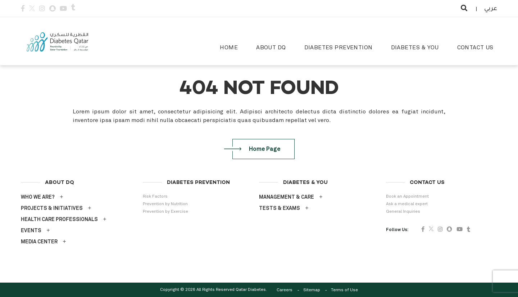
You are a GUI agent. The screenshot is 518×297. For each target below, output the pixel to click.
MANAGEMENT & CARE (286, 197)
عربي (490, 9)
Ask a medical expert (407, 204)
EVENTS (31, 230)
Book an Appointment (407, 196)
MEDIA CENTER (39, 241)
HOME (229, 47)
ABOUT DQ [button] (271, 47)
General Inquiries (403, 212)
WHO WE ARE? (38, 197)
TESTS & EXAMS (279, 208)
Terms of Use (344, 290)
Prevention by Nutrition (165, 204)
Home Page (260, 149)
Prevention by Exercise (165, 212)
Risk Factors (155, 196)
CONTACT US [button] (475, 47)
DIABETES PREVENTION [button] (338, 47)
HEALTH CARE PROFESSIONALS (59, 219)
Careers (284, 290)
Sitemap (311, 290)
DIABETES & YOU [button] (415, 47)
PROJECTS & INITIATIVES (52, 208)
